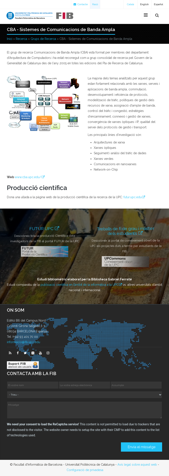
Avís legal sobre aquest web (137, 464)
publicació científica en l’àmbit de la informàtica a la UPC (80, 284)
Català (130, 4)
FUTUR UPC (42, 228)
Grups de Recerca (43, 39)
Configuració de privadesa (85, 470)
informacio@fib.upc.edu (23, 342)
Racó (95, 4)
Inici (9, 39)
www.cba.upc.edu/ (28, 177)
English (144, 4)
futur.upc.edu (133, 197)
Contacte (81, 4)
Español (158, 4)
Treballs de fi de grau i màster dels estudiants (125, 230)
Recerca (21, 39)
